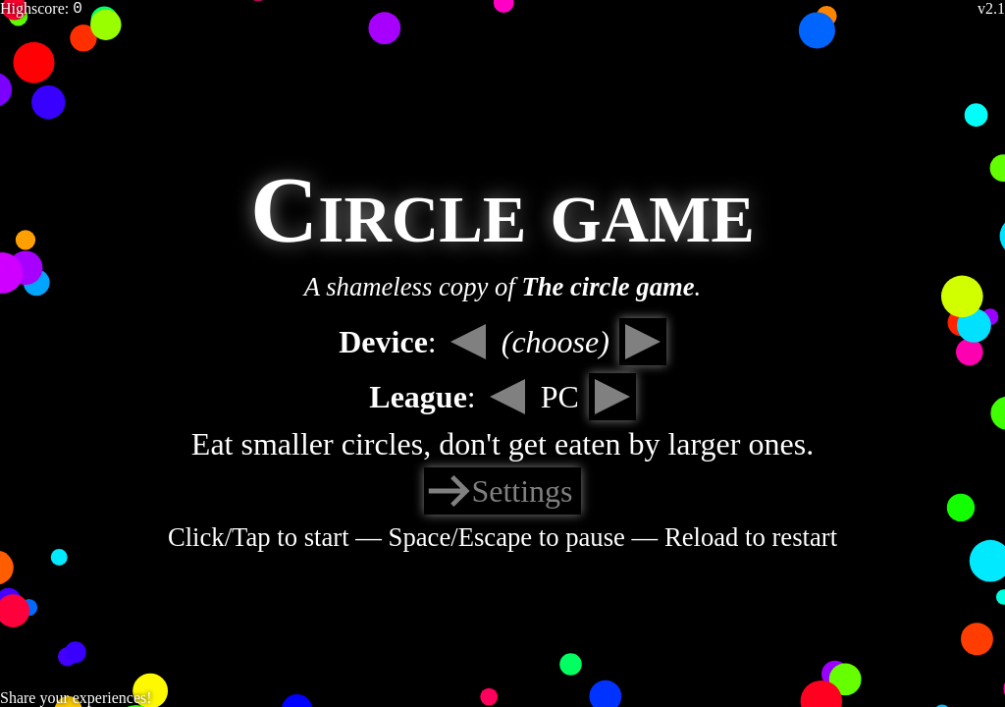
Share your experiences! (76, 697)
